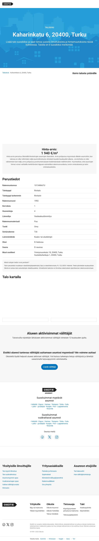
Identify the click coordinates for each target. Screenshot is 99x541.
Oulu (67, 404)
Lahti (34, 406)
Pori (54, 406)
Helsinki (34, 404)
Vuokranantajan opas (10, 481)
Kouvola (50, 409)
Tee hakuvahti (79, 471)
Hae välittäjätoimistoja (82, 474)
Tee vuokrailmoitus (9, 474)
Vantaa (47, 404)
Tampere (55, 404)
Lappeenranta (62, 406)
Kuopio (48, 406)
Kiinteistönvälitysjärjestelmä (52, 478)
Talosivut (5, 73)
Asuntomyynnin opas (10, 478)
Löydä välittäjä (49, 367)
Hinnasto (5, 488)
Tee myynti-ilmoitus (9, 471)
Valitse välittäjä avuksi (10, 484)
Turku (61, 404)
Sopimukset (46, 474)
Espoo (41, 404)
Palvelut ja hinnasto (49, 471)
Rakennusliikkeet (48, 481)
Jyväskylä (41, 406)
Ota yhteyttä (46, 484)
